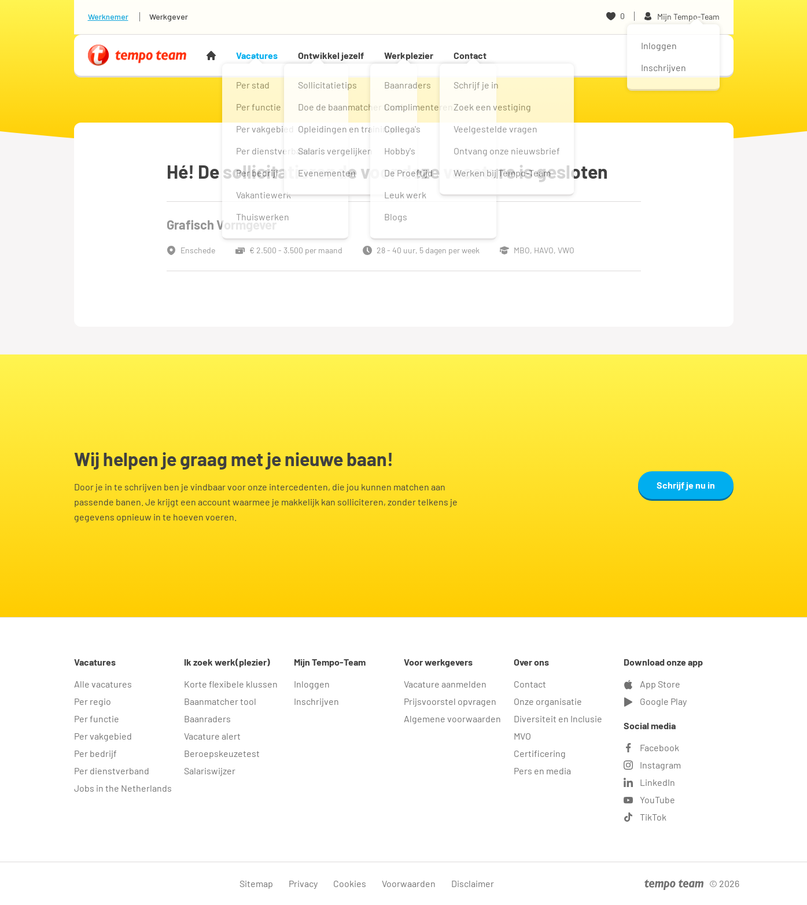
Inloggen (312, 683)
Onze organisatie (548, 701)
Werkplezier (408, 55)
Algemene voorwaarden (452, 718)
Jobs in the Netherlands (123, 787)
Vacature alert (212, 735)
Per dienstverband (111, 770)
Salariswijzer (209, 770)
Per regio (92, 701)
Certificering (540, 753)
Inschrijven (316, 701)
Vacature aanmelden (445, 683)
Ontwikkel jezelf (331, 55)
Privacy (303, 883)
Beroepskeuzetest (222, 753)
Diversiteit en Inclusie (558, 718)
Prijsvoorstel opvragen (450, 701)
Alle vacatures (103, 683)
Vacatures (257, 55)
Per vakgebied (103, 735)
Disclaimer (472, 883)
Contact (470, 55)
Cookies (349, 883)
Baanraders (207, 718)
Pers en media (542, 770)
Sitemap (256, 883)
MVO (522, 735)
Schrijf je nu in (686, 484)
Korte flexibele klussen (231, 683)
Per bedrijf (95, 753)
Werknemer (108, 16)
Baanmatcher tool (220, 701)
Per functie (96, 718)
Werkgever (168, 16)
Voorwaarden (409, 883)
